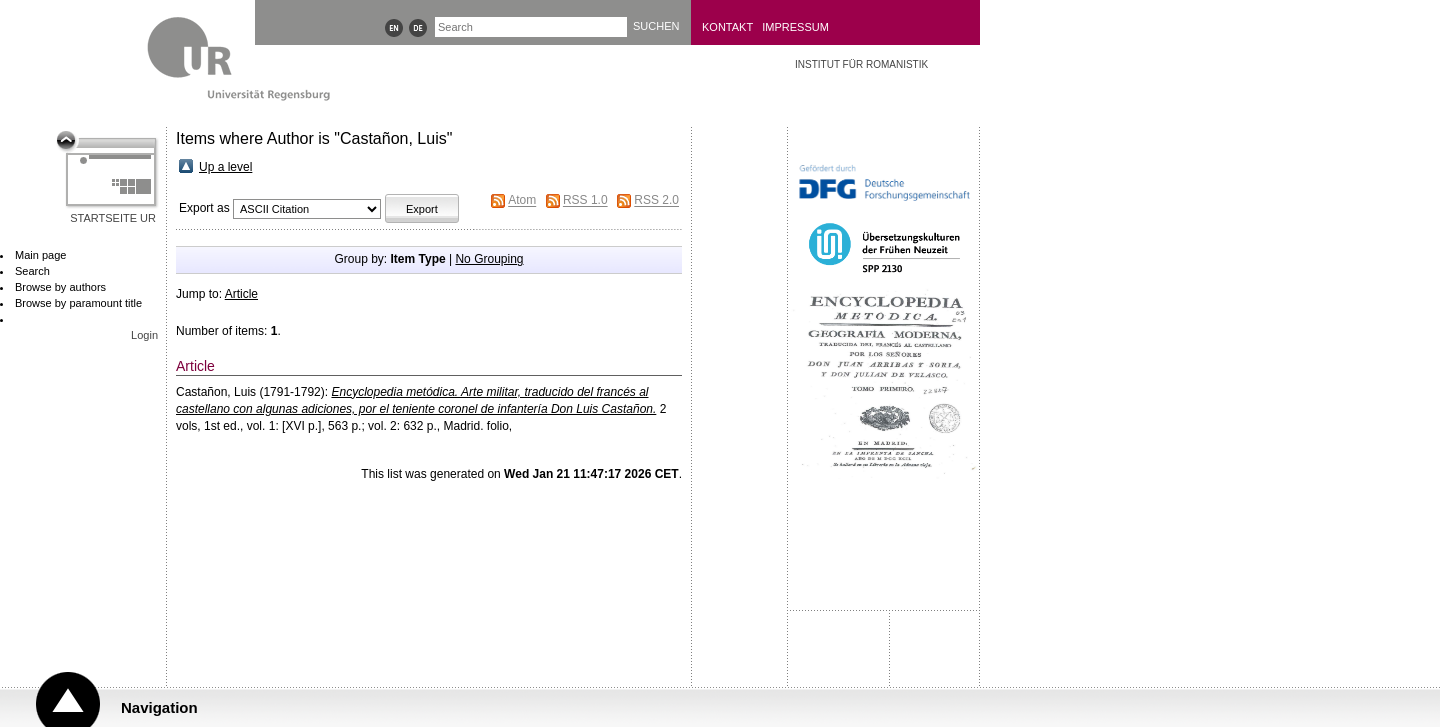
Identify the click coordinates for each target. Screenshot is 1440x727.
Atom (522, 201)
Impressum (795, 27)
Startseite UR (113, 218)
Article (241, 294)
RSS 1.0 (585, 201)
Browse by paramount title (78, 303)
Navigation (159, 707)
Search (32, 271)
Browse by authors (60, 287)
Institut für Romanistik (861, 64)
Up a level (225, 167)
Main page (40, 255)
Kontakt (727, 27)
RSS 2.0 (656, 201)
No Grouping (489, 259)
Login (144, 335)
